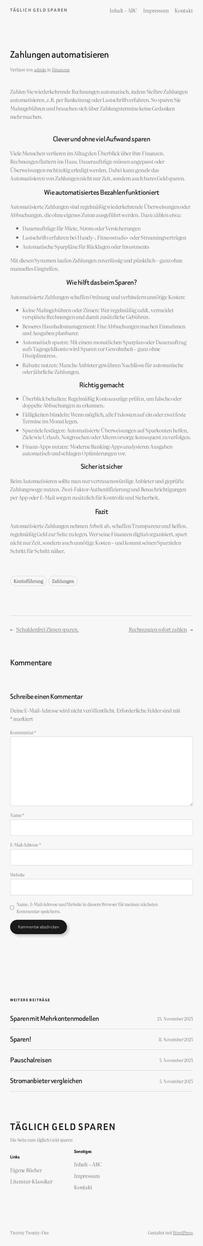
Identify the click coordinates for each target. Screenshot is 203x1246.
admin (40, 69)
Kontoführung (28, 581)
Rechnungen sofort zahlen (158, 629)
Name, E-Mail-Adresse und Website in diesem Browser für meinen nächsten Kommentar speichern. (87, 907)
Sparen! (20, 1039)
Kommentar (23, 732)
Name (17, 815)
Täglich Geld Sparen (39, 10)
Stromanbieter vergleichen (46, 1081)
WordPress (183, 1232)
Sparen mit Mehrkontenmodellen (54, 1018)
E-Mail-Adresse (25, 844)
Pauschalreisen (31, 1060)
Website (17, 874)
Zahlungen (63, 581)
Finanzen (61, 69)
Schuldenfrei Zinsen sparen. (47, 629)
